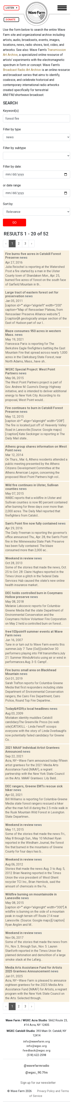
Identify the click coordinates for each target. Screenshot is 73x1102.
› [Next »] (31, 243)
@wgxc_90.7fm (36, 1072)
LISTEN (11, 7)
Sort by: (8, 204)
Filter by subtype (14, 148)
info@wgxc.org (36, 1046)
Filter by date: (12, 166)
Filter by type (12, 129)
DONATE (11, 19)
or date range (12, 185)
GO (14, 222)
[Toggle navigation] (62, 8)
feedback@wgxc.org (36, 1050)
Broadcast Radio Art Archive (22, 70)
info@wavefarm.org (36, 1041)
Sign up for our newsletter (38, 1083)
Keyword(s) (11, 111)
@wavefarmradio (36, 1066)
